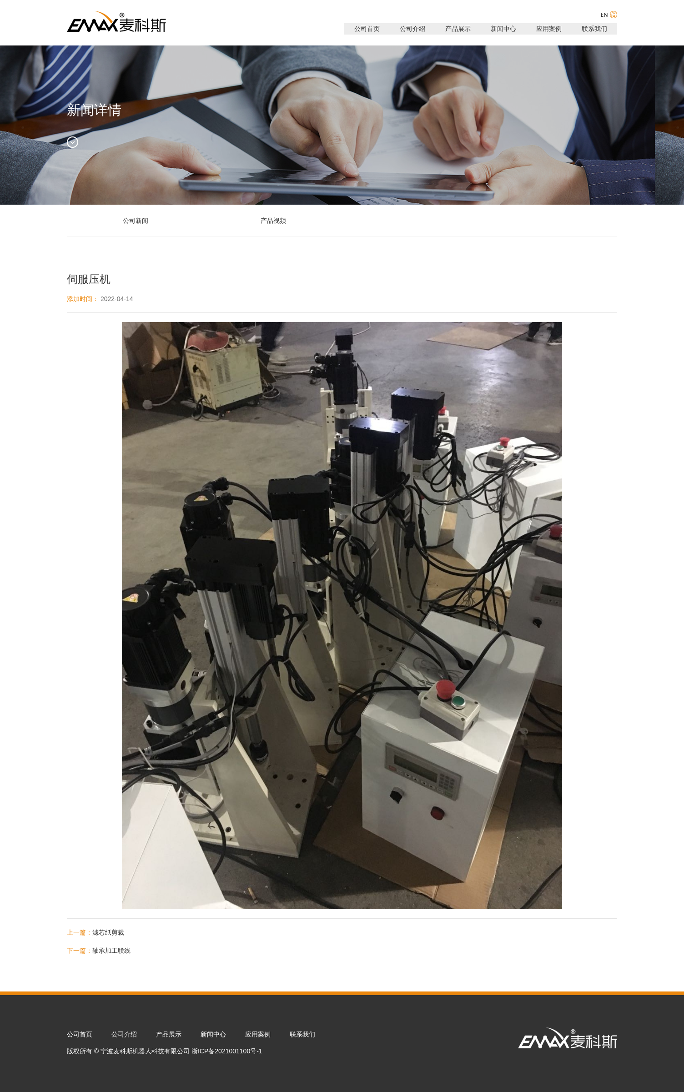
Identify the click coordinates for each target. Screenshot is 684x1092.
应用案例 (549, 28)
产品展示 (458, 28)
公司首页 (367, 28)
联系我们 (594, 28)
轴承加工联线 (111, 950)
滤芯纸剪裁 (108, 932)
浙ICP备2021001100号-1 (226, 1051)
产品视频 (273, 220)
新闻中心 (503, 28)
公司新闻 (135, 220)
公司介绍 (412, 28)
